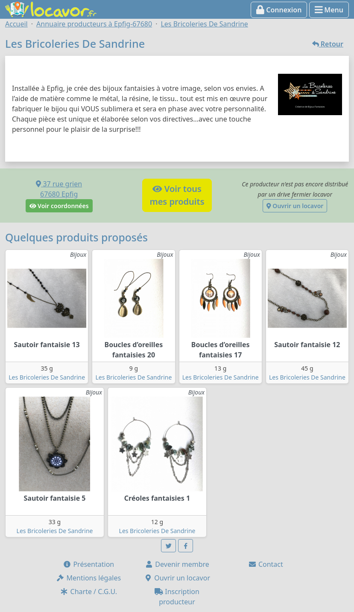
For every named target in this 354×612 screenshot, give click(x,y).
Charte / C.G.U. (88, 591)
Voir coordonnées (59, 206)
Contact (265, 564)
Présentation (88, 564)
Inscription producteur (177, 596)
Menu (329, 10)
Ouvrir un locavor (294, 206)
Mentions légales (88, 578)
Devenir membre (177, 564)
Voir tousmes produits (176, 195)
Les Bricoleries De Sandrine (47, 377)
